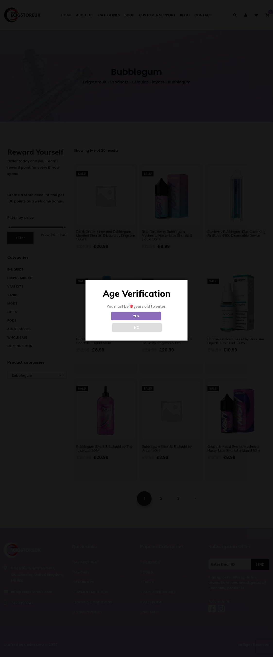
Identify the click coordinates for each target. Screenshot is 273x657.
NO (158, 321)
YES (115, 321)
